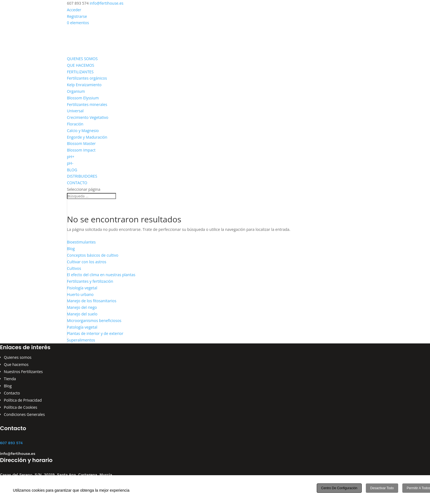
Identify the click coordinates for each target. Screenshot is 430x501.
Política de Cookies (20, 407)
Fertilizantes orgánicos (87, 78)
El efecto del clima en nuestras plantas (101, 274)
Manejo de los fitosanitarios (91, 300)
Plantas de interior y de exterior (95, 333)
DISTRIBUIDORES (82, 176)
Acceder (74, 9)
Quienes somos (18, 357)
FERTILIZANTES (80, 71)
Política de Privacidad (23, 400)
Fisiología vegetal (82, 287)
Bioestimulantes (81, 242)
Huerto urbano (80, 294)
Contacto (12, 393)
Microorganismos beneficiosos (94, 320)
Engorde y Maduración (87, 137)
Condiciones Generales (24, 414)
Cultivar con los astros (86, 261)
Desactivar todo (382, 488)
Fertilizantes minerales (87, 104)
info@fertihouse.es (17, 453)
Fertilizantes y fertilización (90, 281)
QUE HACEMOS (80, 65)
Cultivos (74, 268)
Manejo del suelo (82, 314)
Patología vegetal (82, 327)
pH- (70, 163)
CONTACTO (77, 182)
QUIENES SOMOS (82, 58)
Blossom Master (81, 143)
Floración (75, 124)
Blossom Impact (81, 150)
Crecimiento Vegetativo (87, 117)
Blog (71, 248)
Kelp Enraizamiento (84, 84)
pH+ (70, 156)
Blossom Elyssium (83, 97)
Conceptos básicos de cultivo (92, 255)
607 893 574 (11, 443)
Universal (75, 110)
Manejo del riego (82, 307)
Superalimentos (81, 340)
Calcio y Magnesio (83, 130)
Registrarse (77, 16)
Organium (76, 91)
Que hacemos (16, 364)
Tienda (10, 378)
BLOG (72, 169)
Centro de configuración (339, 488)
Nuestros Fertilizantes (23, 371)
